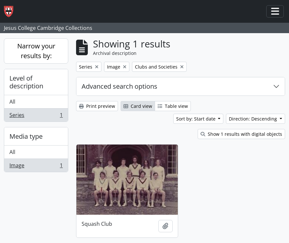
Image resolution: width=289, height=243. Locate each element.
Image (36, 166)
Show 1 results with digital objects (241, 134)
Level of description (26, 82)
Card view (138, 106)
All (12, 101)
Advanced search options (119, 86)
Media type (26, 136)
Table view (173, 106)
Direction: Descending (253, 119)
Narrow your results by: (36, 51)
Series (36, 116)
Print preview (97, 106)
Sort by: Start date (196, 119)
